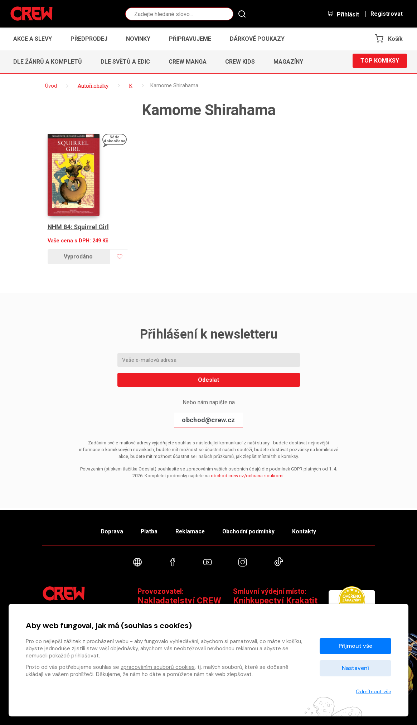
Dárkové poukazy (257, 38)
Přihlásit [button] (343, 14)
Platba (146, 529)
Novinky (138, 38)
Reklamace (190, 529)
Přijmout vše (355, 646)
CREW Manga (188, 61)
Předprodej (89, 38)
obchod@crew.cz (208, 420)
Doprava (107, 529)
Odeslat (208, 379)
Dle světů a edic (125, 61)
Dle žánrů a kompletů (47, 61)
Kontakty (309, 529)
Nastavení (355, 668)
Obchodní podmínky (251, 529)
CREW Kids (240, 61)
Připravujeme (190, 38)
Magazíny (288, 61)
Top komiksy (379, 61)
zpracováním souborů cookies (158, 667)
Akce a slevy (32, 38)
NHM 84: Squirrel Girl (79, 227)
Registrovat (386, 14)
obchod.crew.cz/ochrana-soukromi (247, 475)
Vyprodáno (78, 256)
